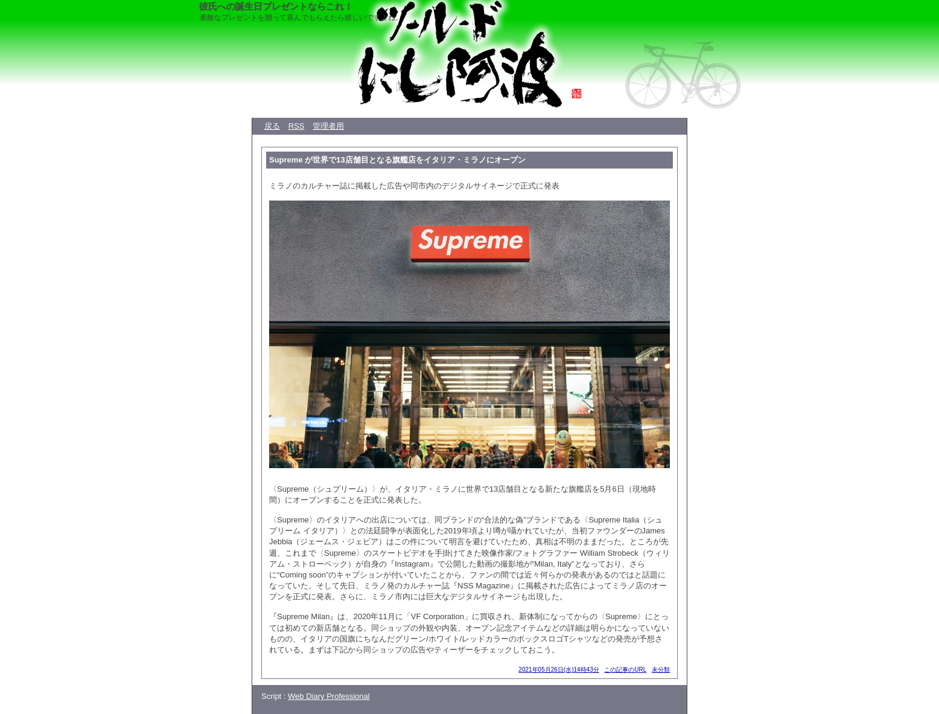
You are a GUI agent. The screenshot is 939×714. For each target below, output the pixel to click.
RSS (296, 125)
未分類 (661, 669)
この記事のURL (625, 669)
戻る (272, 125)
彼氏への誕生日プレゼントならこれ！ (276, 6)
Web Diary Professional (329, 696)
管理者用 (328, 125)
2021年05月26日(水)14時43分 (558, 669)
